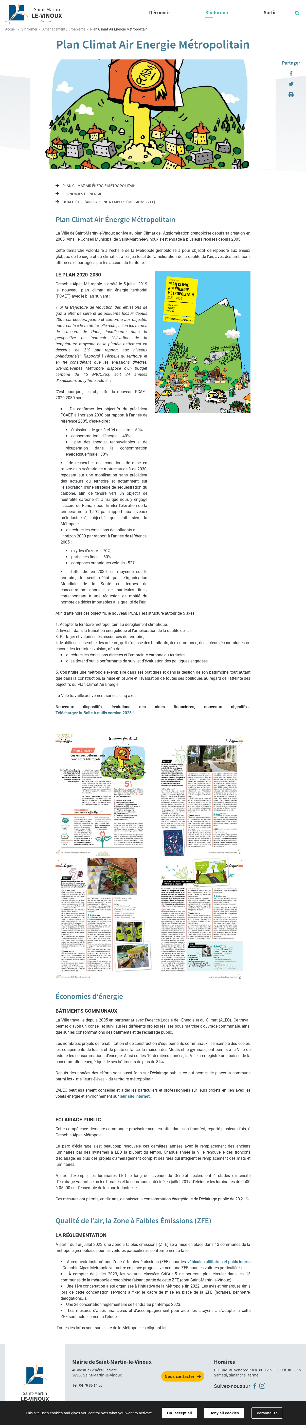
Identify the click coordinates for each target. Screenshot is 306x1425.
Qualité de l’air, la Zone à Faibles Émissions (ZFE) (108, 201)
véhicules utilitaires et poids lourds (218, 1261)
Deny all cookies (224, 1413)
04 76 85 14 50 (90, 1385)
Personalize (267, 1413)
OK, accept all (179, 1413)
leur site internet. (135, 1096)
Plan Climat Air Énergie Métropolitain (99, 185)
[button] (149, 795)
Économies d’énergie (82, 193)
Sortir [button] (270, 12)
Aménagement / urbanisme (63, 29)
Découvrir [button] (159, 12)
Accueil (10, 29)
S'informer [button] (216, 12)
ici (164, 1327)
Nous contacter (179, 1376)
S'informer (29, 29)
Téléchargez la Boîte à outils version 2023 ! (95, 712)
